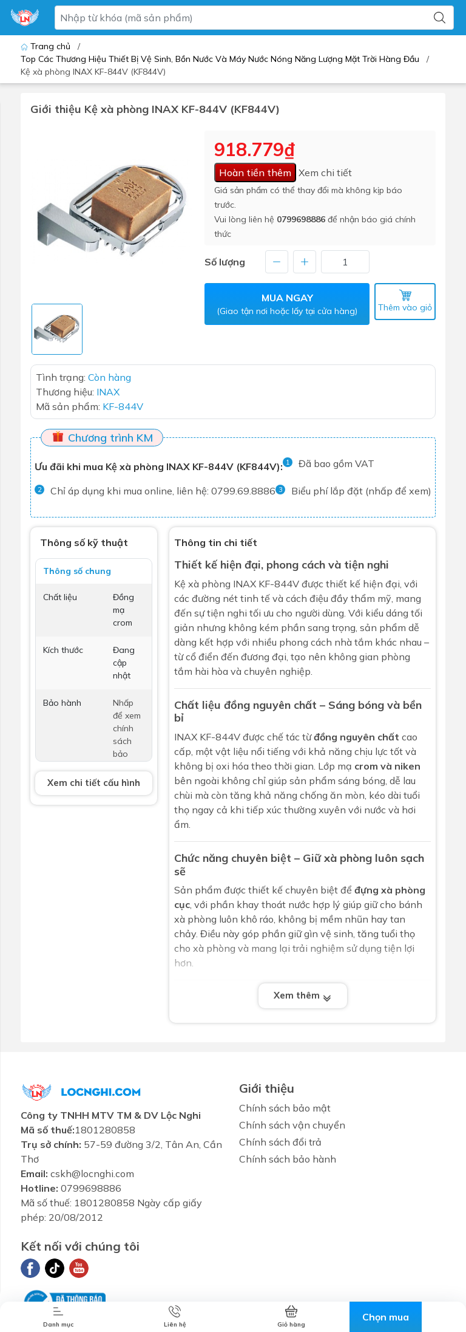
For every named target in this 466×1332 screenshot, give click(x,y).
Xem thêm (303, 996)
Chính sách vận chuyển (292, 1125)
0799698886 (301, 219)
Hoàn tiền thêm (255, 172)
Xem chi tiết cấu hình (93, 782)
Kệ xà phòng (202, 584)
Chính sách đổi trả (280, 1142)
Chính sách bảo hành (287, 1159)
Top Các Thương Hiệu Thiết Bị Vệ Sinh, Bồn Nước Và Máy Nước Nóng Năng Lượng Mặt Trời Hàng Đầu (220, 58)
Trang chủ (47, 46)
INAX (185, 737)
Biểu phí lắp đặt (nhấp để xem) (361, 491)
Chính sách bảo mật (285, 1108)
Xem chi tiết (325, 172)
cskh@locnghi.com (92, 1173)
